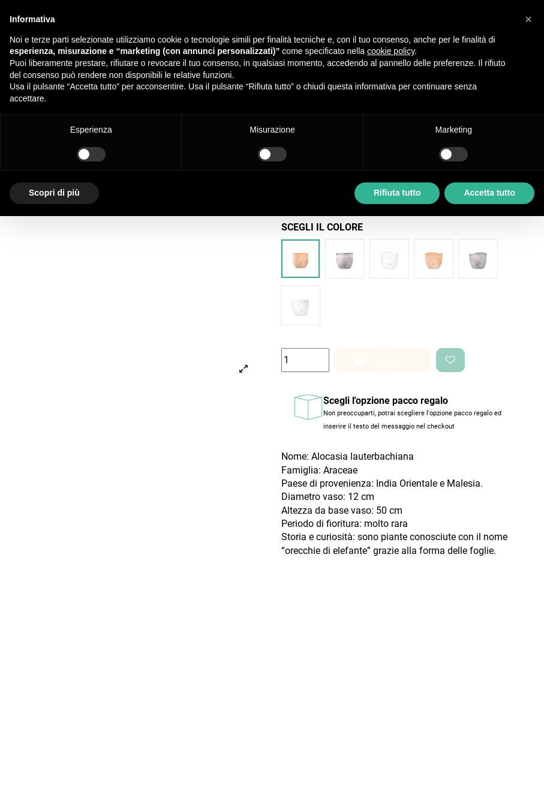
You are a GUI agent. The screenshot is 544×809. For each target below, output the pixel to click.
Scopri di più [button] (54, 192)
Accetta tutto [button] (489, 192)
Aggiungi (382, 359)
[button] (528, 19)
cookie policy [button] (390, 51)
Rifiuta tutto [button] (397, 192)
